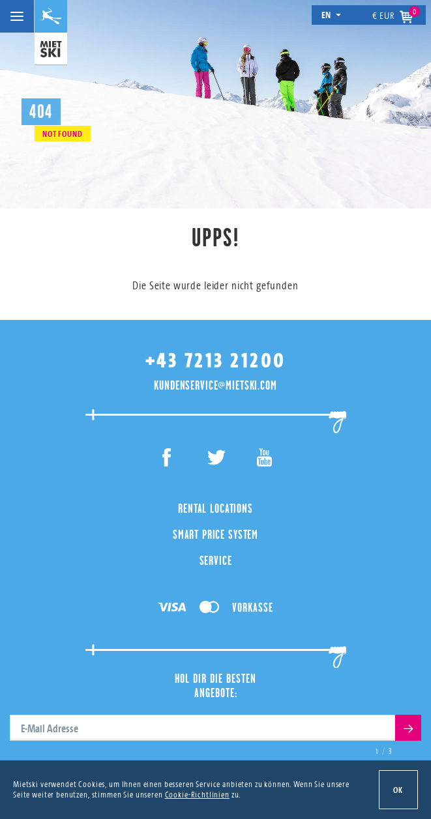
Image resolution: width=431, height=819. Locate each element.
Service (216, 560)
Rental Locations (215, 508)
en (331, 14)
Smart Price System (215, 534)
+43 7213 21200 (215, 361)
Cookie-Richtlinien (197, 794)
